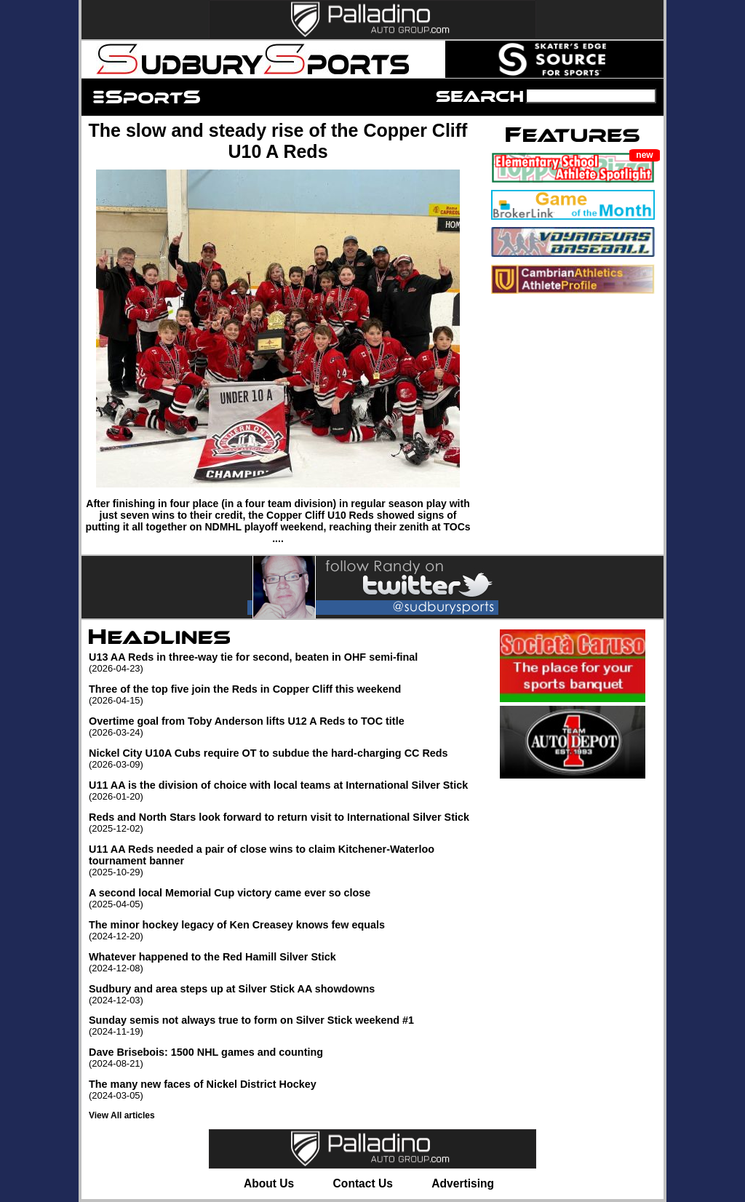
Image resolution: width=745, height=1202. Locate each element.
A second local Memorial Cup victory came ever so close (285, 898)
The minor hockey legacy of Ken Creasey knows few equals (285, 930)
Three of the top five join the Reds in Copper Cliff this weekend (285, 694)
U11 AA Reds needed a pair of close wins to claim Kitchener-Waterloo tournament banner (285, 860)
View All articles (122, 1115)
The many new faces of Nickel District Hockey (285, 1089)
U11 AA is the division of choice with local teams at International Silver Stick (285, 790)
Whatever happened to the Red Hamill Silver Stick (285, 962)
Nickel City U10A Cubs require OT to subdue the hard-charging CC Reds (285, 758)
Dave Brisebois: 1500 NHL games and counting (285, 1057)
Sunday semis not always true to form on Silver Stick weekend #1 (285, 1025)
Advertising (462, 1183)
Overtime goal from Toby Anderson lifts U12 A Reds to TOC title (285, 726)
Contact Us (363, 1183)
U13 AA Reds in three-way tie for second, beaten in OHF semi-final (285, 662)
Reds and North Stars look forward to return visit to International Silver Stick (285, 822)
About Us (269, 1183)
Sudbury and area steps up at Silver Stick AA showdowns (285, 994)
